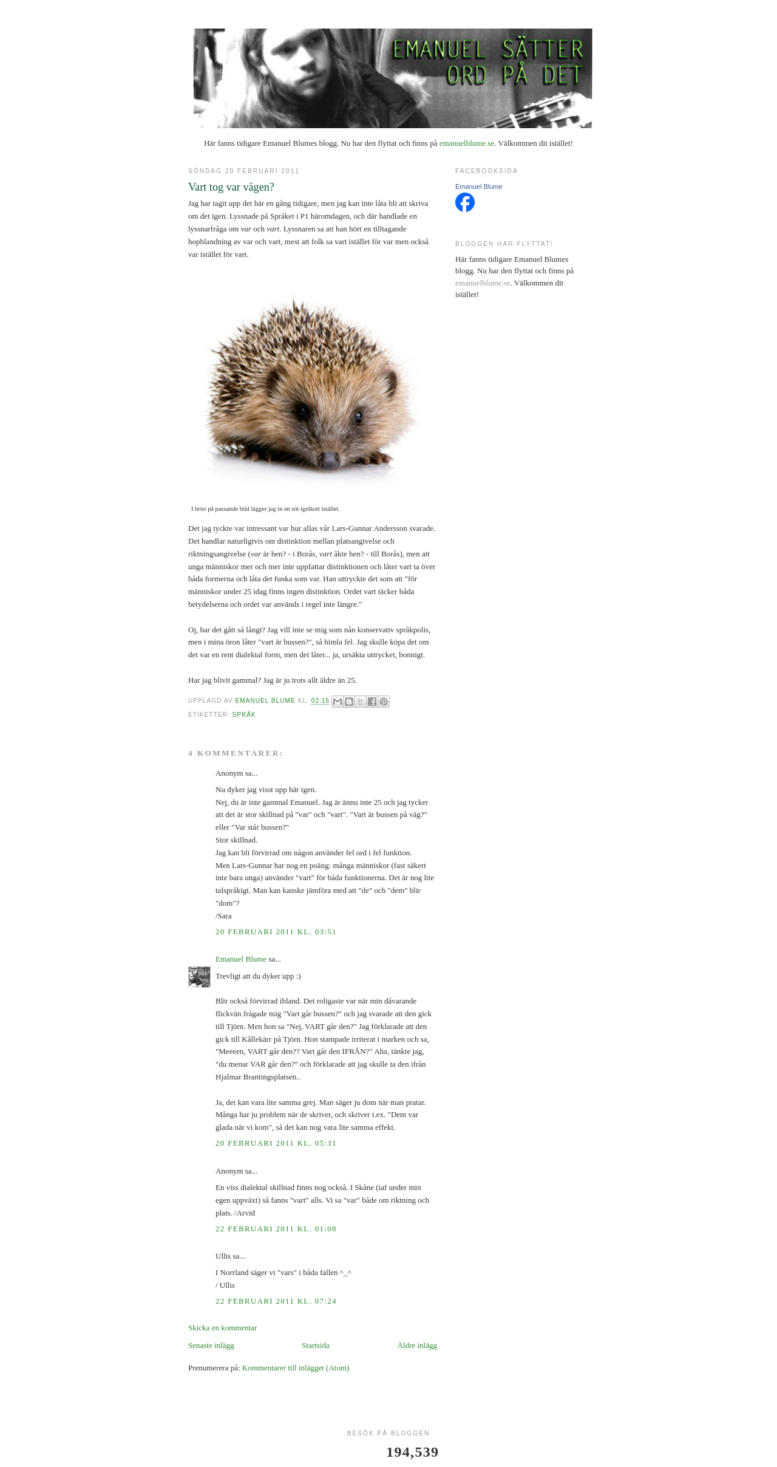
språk (244, 714)
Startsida (316, 1345)
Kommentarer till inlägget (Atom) (296, 1367)
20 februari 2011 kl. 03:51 (276, 931)
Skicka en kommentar (222, 1327)
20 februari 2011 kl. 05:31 (276, 1142)
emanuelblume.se (467, 143)
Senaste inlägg (211, 1345)
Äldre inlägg (417, 1345)
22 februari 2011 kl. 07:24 (276, 1300)
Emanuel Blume (240, 958)
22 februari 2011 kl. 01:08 (276, 1228)
